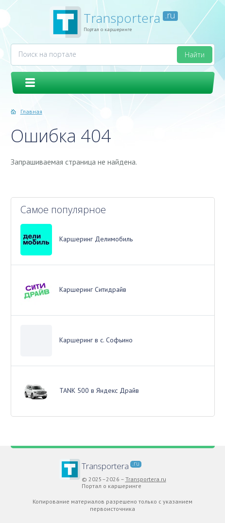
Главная (31, 111)
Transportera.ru (145, 479)
